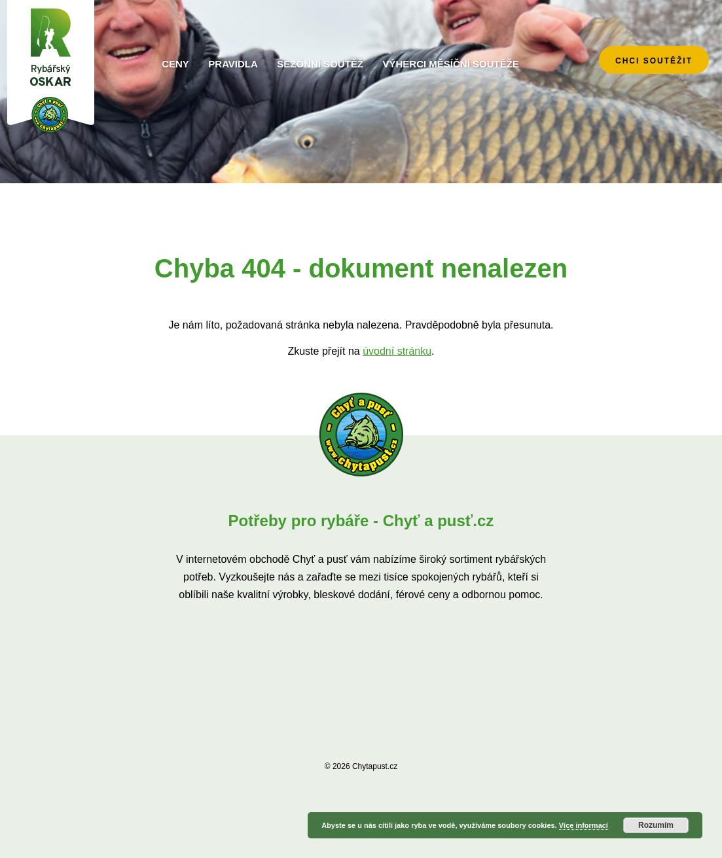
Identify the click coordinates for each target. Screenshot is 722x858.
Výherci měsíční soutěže (450, 63)
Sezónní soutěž (320, 63)
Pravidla (233, 63)
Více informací (583, 825)
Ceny (175, 63)
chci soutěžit (654, 60)
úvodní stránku (397, 351)
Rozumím (656, 825)
